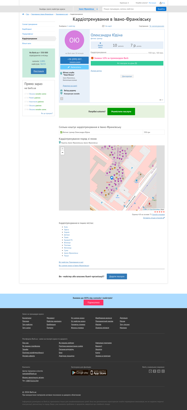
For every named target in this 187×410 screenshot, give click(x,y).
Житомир (67, 248)
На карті (107, 26)
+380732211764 (32, 381)
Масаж (122, 321)
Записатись (74, 67)
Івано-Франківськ (71, 253)
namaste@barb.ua (29, 373)
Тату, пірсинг (125, 324)
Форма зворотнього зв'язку (33, 377)
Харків (66, 232)
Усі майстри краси (78, 321)
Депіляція (124, 318)
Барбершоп (51, 324)
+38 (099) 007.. (75, 60)
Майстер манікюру (54, 321)
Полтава (67, 245)
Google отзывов (158, 214)
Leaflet (145, 209)
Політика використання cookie (71, 346)
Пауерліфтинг (27, 34)
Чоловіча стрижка (78, 324)
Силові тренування (29, 24)
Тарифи (25, 349)
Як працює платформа (31, 346)
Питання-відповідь (66, 349)
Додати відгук (96, 71)
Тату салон (26, 327)
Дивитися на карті (70, 86)
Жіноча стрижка (77, 327)
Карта (97, 352)
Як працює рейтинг (66, 343)
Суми (66, 250)
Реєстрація (152, 3)
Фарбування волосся (103, 318)
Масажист (51, 318)
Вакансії (98, 346)
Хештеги (98, 349)
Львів (66, 237)
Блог (60, 352)
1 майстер (71, 26)
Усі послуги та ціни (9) (127, 63)
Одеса (66, 229)
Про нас (25, 343)
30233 (43, 64)
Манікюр (123, 327)
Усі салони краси (77, 318)
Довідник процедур (66, 356)
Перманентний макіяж (104, 321)
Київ (66, 227)
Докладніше (127, 76)
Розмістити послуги (121, 111)
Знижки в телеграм (103, 356)
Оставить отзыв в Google (154, 218)
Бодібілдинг (27, 29)
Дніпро (67, 235)
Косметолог (26, 318)
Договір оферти (28, 356)
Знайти (161, 8)
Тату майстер (27, 324)
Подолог (50, 327)
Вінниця (67, 242)
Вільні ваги (26, 43)
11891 (42, 61)
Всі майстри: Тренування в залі (71, 262)
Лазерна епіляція (102, 327)
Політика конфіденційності (33, 352)
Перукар (25, 321)
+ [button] (62, 149)
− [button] (62, 153)
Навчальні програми (103, 343)
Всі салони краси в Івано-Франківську (74, 265)
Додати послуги (116, 276)
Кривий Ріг (68, 240)
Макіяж (98, 324)
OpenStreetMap (155, 209)
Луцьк (66, 255)
